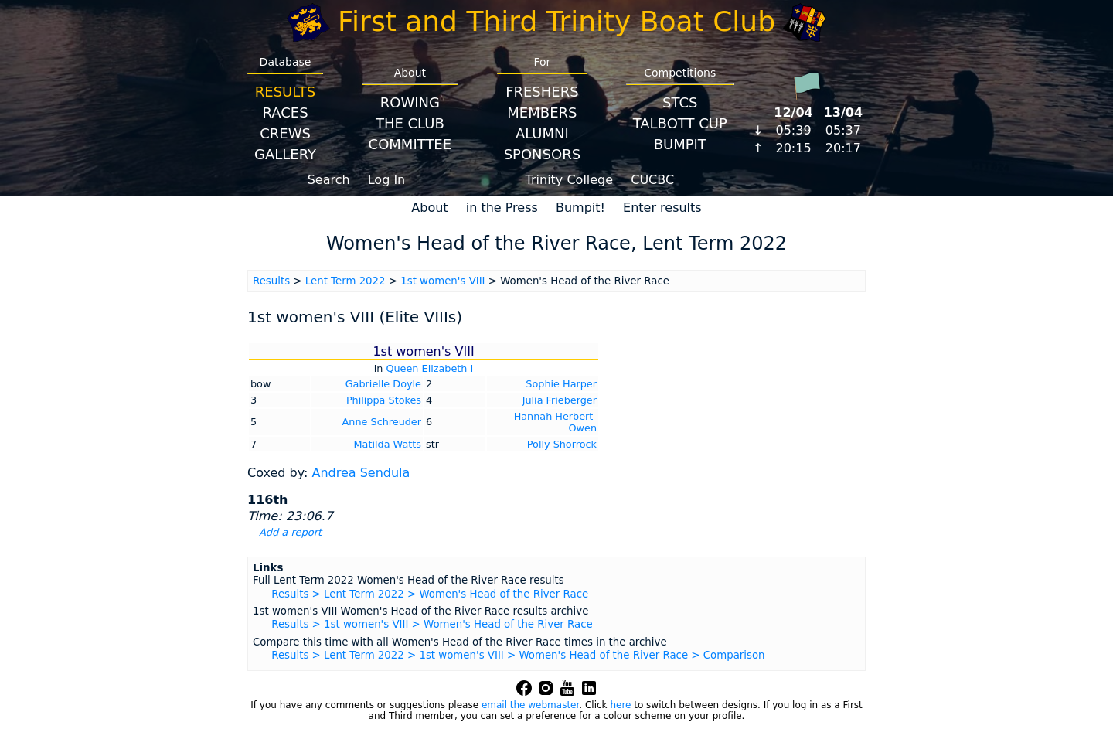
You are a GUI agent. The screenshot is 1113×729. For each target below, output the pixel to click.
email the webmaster (530, 705)
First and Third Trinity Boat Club (556, 21)
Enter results (662, 207)
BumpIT (680, 144)
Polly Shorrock (562, 444)
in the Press (502, 207)
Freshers (542, 91)
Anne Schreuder (381, 422)
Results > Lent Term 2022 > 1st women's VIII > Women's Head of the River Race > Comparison (517, 655)
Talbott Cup (680, 123)
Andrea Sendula (360, 472)
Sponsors (542, 154)
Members (542, 112)
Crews (285, 133)
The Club (410, 123)
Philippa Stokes (383, 400)
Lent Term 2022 (345, 281)
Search (329, 179)
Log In (387, 179)
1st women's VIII (442, 281)
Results (285, 91)
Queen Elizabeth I (429, 368)
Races (285, 112)
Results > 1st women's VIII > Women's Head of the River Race (431, 624)
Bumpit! (580, 207)
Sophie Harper (561, 384)
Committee (410, 144)
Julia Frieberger (559, 400)
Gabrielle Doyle (383, 384)
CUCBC (652, 179)
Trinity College (570, 179)
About (429, 207)
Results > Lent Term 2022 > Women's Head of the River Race (429, 594)
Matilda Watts (387, 444)
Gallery (285, 154)
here (620, 705)
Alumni (542, 133)
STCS (679, 102)
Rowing (410, 102)
